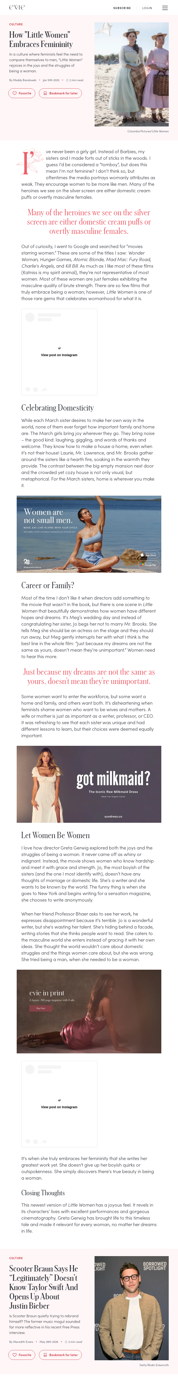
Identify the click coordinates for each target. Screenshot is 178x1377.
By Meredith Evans (21, 1342)
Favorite (21, 93)
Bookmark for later (60, 93)
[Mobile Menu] (165, 7)
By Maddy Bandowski (22, 80)
